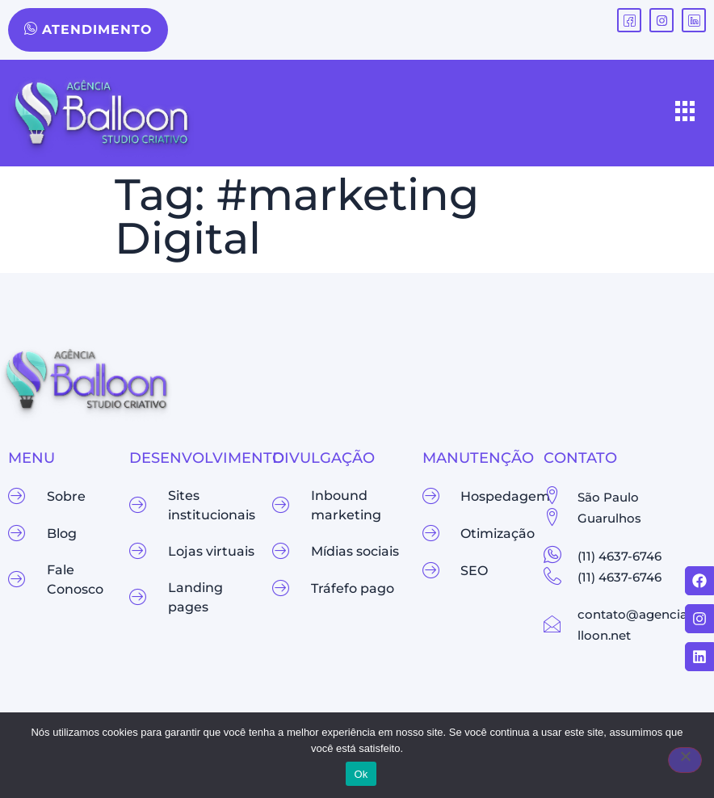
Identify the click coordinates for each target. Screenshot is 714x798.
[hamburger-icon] (686, 113)
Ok (361, 774)
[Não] (685, 760)
